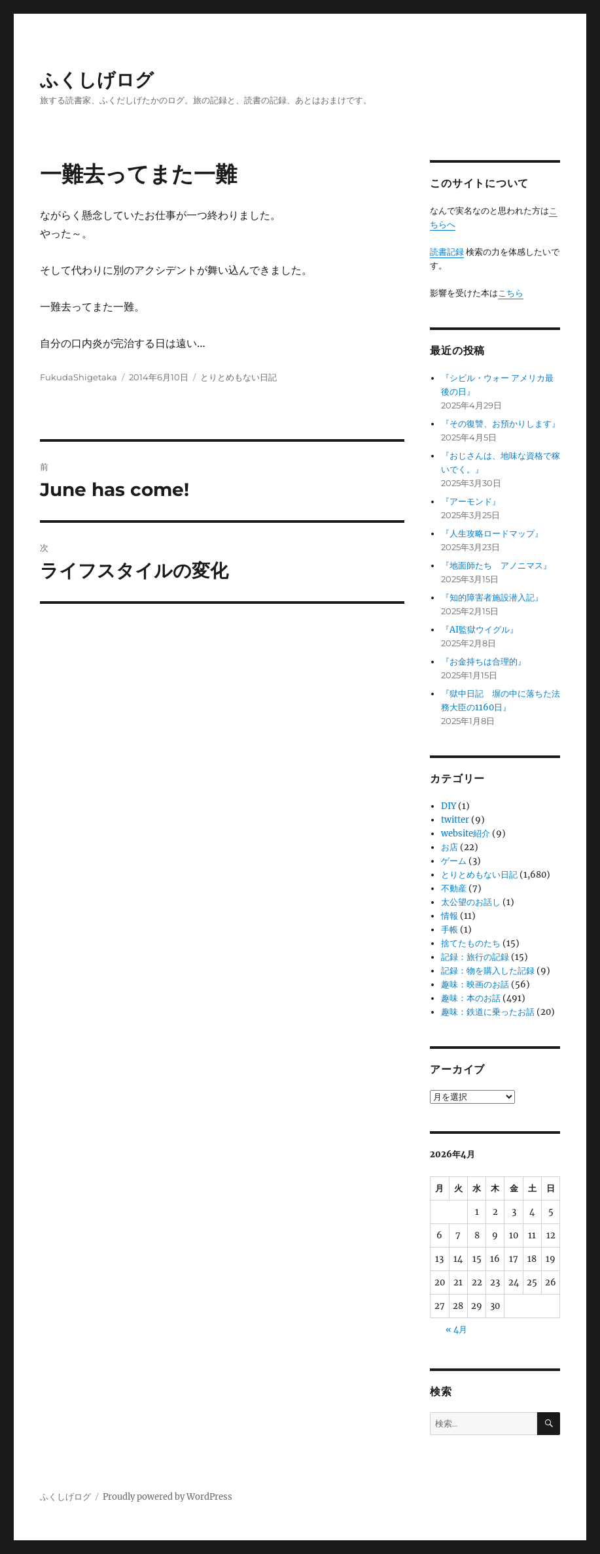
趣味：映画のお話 (475, 984)
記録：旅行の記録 (475, 957)
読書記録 (447, 251)
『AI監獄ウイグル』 (479, 629)
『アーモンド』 (471, 501)
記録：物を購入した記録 (488, 970)
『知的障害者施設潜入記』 (492, 597)
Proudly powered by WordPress (167, 1496)
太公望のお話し (471, 902)
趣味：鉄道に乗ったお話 (488, 1011)
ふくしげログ (97, 80)
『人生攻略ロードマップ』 (492, 533)
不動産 (454, 888)
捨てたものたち (471, 943)
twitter (455, 819)
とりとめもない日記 (238, 377)
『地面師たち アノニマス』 (496, 565)
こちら (510, 293)
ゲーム (454, 861)
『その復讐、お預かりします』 (500, 423)
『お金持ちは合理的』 (483, 661)
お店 (449, 847)
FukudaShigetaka (78, 377)
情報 (449, 915)
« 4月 (456, 1329)
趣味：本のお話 (471, 998)
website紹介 (465, 833)
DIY (448, 806)
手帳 (449, 929)
